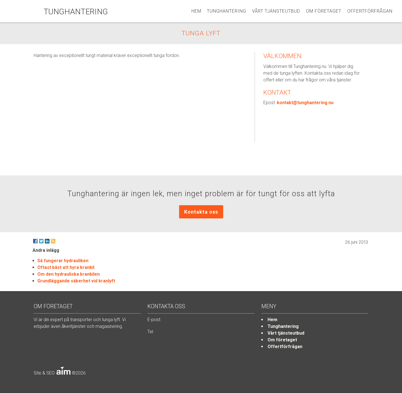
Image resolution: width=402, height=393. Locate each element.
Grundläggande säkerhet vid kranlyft (76, 281)
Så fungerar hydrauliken (62, 260)
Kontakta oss (201, 212)
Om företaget (323, 11)
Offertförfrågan (369, 11)
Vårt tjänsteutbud (276, 11)
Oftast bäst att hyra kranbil (65, 267)
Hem (196, 11)
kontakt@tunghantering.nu (305, 102)
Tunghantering (226, 11)
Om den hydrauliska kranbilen (68, 274)
